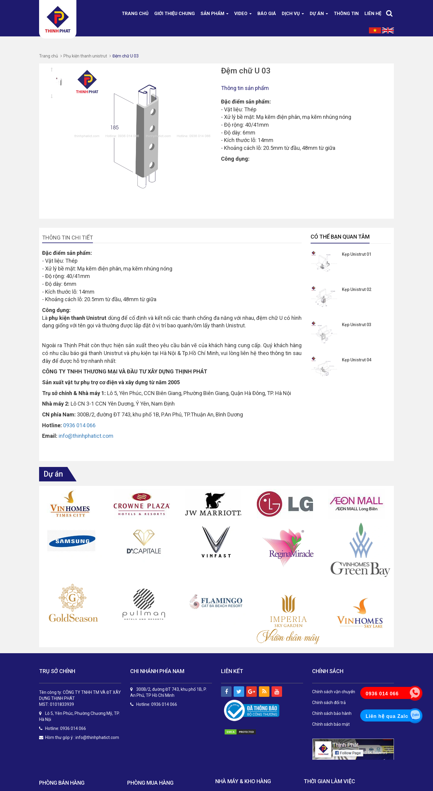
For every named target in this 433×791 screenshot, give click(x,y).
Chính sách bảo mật (331, 724)
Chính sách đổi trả (329, 702)
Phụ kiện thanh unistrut (85, 56)
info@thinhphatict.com (86, 436)
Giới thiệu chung (174, 13)
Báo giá (266, 13)
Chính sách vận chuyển (333, 691)
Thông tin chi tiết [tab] (67, 237)
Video (243, 13)
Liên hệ (372, 13)
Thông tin (346, 13)
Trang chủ (135, 13)
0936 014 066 (79, 425)
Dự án (319, 13)
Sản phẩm (215, 13)
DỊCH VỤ (293, 13)
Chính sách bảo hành (332, 713)
